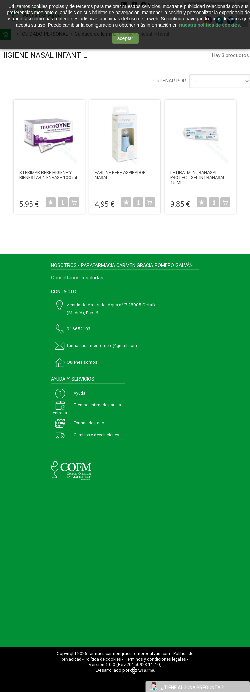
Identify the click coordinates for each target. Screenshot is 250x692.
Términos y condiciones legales (155, 659)
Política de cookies (103, 659)
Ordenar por (169, 81)
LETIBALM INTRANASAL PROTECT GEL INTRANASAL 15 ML (197, 177)
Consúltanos (65, 278)
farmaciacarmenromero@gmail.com (102, 345)
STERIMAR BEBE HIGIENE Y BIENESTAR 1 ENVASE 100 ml (48, 175)
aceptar (125, 38)
